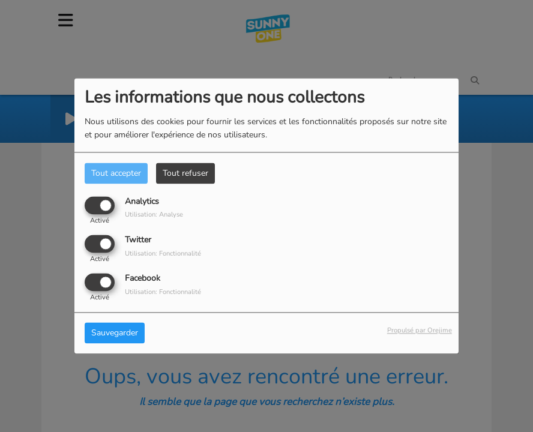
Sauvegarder (114, 333)
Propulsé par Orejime (419, 330)
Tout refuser (185, 173)
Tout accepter (116, 173)
